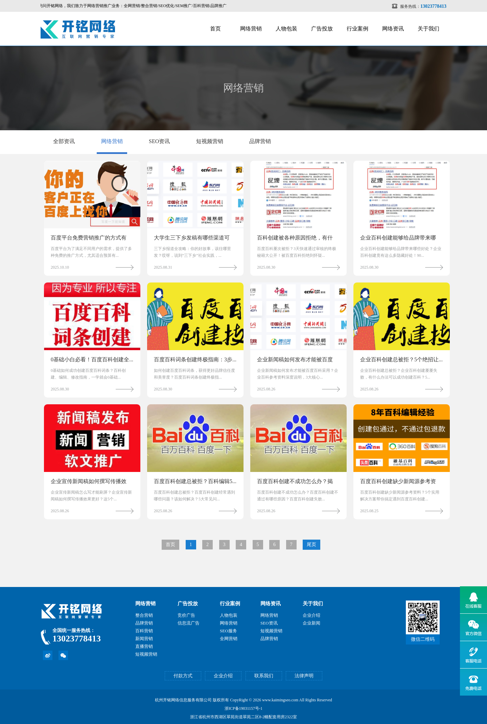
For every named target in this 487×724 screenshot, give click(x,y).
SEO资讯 (159, 141)
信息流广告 (189, 623)
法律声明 (304, 675)
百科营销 (144, 630)
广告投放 (322, 28)
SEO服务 (228, 630)
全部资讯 (64, 141)
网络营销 (251, 28)
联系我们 (263, 675)
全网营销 (228, 638)
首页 (215, 28)
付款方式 (182, 675)
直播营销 (144, 646)
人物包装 (286, 28)
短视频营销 (209, 141)
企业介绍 (311, 615)
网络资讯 (393, 28)
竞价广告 (186, 615)
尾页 (311, 544)
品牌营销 (260, 141)
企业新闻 (311, 623)
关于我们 (428, 28)
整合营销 (144, 615)
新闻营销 (144, 638)
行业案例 (357, 28)
